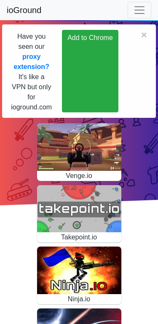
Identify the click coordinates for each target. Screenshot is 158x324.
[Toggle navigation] (139, 10)
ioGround (24, 10)
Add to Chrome (90, 37)
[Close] (144, 35)
